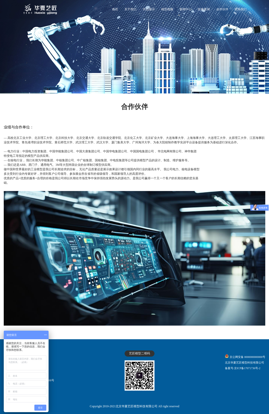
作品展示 (149, 9)
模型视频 (167, 9)
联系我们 (241, 9)
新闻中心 (185, 9)
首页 (115, 9)
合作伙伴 (222, 9)
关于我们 (130, 9)
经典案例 (204, 9)
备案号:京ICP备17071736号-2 (242, 368)
